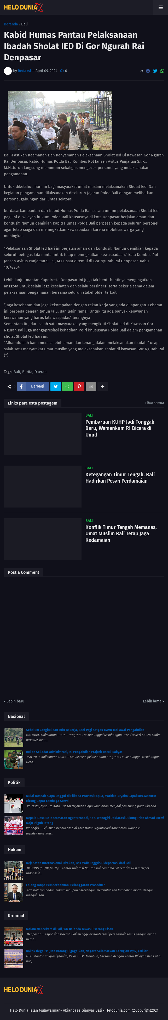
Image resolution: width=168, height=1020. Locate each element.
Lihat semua (154, 403)
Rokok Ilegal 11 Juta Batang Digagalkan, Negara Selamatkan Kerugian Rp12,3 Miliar (87, 951)
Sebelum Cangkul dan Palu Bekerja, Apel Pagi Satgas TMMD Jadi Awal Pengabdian (85, 730)
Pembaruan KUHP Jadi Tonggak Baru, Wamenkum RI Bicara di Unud (119, 428)
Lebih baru (15, 701)
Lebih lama (152, 701)
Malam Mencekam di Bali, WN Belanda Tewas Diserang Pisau (69, 929)
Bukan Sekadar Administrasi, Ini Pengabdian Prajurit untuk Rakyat (74, 752)
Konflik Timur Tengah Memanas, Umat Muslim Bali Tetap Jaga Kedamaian (121, 533)
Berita (27, 372)
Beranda (11, 24)
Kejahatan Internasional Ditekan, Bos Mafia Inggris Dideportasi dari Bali (78, 863)
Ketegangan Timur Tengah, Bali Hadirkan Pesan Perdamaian (120, 478)
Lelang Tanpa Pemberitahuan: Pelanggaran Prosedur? (65, 885)
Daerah (40, 372)
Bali (24, 24)
